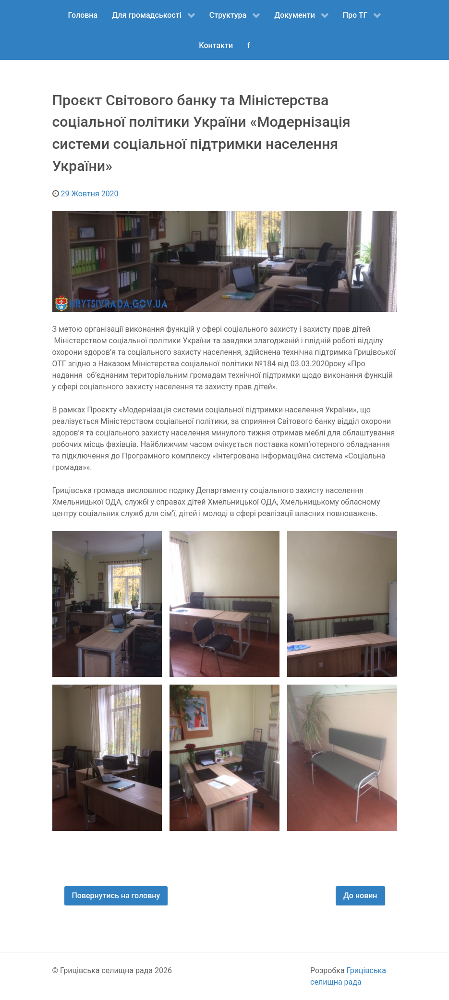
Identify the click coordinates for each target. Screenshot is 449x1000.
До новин (360, 895)
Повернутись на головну (116, 895)
